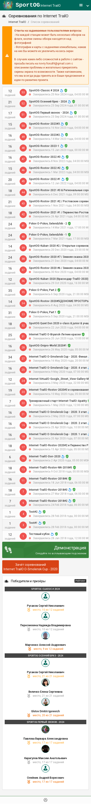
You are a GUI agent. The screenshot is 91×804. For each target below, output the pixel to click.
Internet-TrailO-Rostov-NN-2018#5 (50, 467)
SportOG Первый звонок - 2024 (49, 112)
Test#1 (33, 522)
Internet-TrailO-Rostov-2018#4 (48, 478)
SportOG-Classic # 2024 (44, 90)
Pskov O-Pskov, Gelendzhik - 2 (48, 223)
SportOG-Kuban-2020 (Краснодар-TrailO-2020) (58, 278)
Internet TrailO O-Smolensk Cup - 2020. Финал (58, 356)
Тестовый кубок (39, 534)
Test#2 (33, 511)
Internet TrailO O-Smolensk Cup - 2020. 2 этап (58, 423)
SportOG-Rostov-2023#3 (44, 123)
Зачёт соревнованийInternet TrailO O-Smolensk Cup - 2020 (31, 567)
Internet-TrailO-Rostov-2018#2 (48, 500)
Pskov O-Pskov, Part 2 (42, 290)
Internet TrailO (38, 5)
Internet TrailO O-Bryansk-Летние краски (55, 334)
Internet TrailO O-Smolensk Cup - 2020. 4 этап (58, 367)
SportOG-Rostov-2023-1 (44, 146)
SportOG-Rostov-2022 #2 (44, 168)
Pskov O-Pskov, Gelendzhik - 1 (48, 234)
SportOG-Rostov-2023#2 (44, 134)
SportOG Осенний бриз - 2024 (48, 101)
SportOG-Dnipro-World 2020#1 (48, 345)
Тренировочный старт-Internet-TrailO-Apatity (58, 400)
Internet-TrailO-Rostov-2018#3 (48, 489)
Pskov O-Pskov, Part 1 (42, 312)
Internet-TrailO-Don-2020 (44, 456)
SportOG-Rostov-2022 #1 (44, 179)
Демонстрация (70, 547)
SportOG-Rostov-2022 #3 (44, 156)
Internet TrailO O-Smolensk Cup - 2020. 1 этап (58, 434)
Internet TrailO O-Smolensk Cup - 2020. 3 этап (58, 412)
